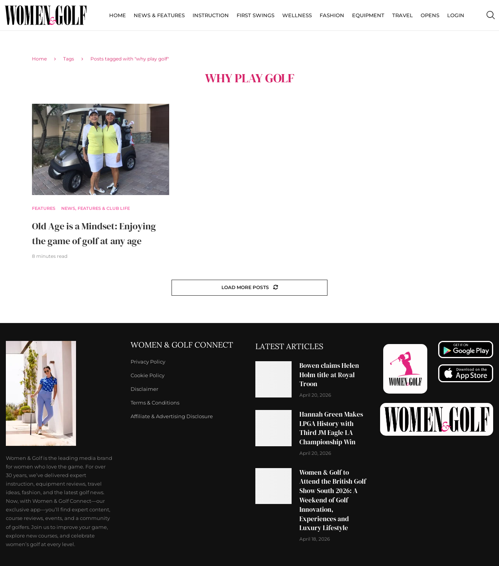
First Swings (255, 15)
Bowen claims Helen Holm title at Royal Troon (329, 375)
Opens (430, 15)
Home (117, 15)
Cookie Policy (148, 375)
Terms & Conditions (155, 402)
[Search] (490, 15)
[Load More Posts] (249, 288)
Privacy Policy (148, 361)
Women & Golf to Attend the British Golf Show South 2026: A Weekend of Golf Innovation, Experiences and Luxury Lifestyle (332, 500)
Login (455, 15)
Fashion (332, 15)
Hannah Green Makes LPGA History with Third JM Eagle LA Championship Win (331, 428)
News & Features (159, 15)
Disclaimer (144, 389)
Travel (402, 15)
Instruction (211, 15)
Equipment (368, 15)
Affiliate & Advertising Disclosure (172, 416)
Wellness (297, 15)
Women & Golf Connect (182, 345)
